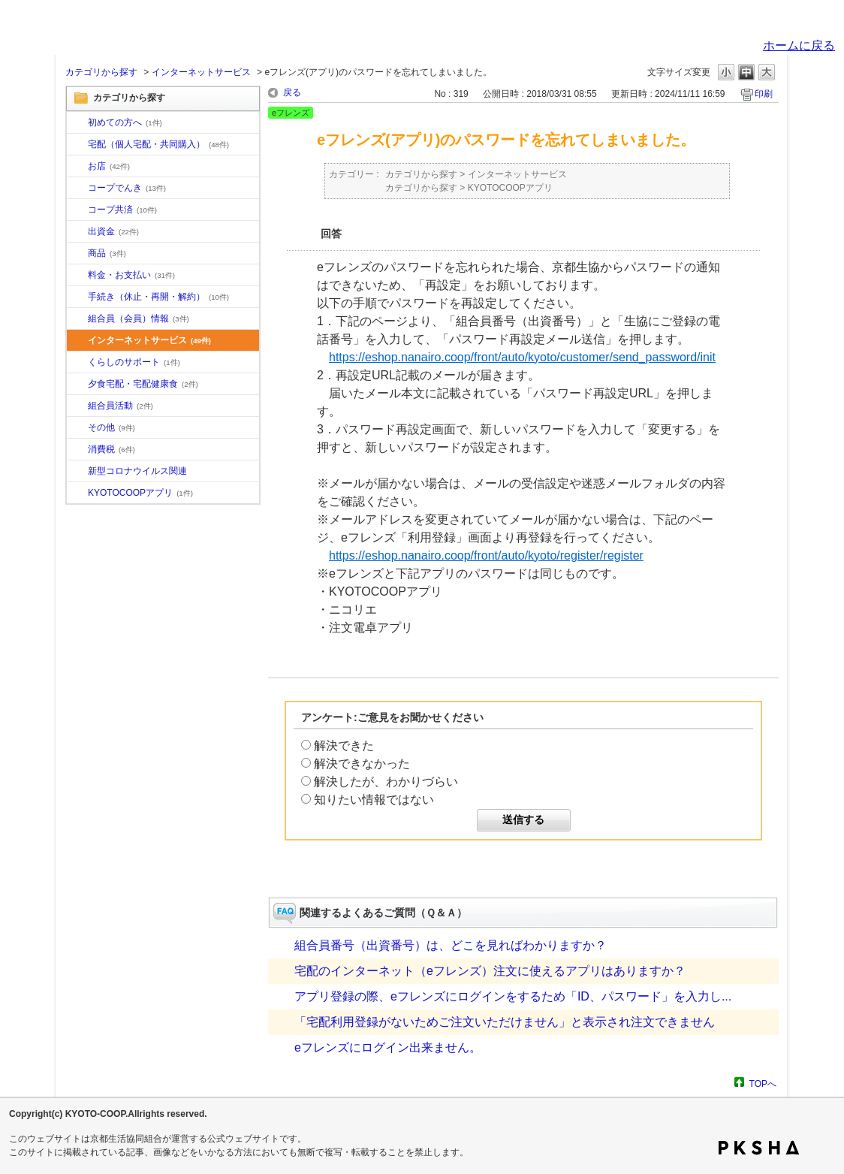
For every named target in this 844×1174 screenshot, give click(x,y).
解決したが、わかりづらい (386, 781)
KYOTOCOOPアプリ (140, 492)
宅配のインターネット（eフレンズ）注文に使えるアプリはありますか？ (490, 970)
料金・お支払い (131, 275)
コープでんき (127, 188)
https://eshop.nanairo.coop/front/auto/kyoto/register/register (486, 555)
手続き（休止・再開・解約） (158, 296)
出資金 (113, 231)
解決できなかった (362, 763)
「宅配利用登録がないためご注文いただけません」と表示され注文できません (504, 1022)
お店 (109, 166)
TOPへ (762, 1083)
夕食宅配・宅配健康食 (143, 384)
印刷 (764, 94)
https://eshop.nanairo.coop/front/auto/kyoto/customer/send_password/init (522, 357)
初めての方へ (125, 122)
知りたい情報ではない (374, 799)
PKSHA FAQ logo (759, 1147)
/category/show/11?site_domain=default (77, 254)
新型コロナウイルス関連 (137, 471)
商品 (107, 253)
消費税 (111, 449)
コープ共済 (122, 209)
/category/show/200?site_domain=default (77, 493)
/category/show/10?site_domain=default (77, 123)
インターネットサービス (201, 72)
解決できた (344, 745)
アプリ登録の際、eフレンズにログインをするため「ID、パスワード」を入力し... (512, 996)
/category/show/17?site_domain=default (77, 384)
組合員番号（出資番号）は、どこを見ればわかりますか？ (450, 945)
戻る (292, 92)
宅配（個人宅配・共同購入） (158, 144)
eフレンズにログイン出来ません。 (387, 1047)
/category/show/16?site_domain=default (77, 363)
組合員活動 (120, 405)
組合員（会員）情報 (138, 318)
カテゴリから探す (101, 72)
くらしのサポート (134, 362)
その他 (111, 427)
